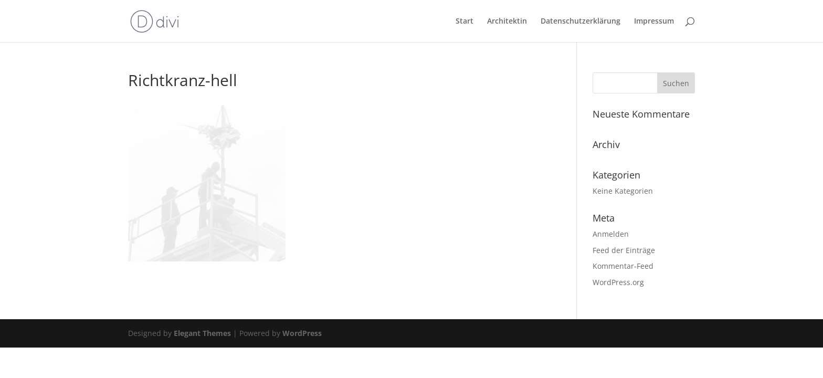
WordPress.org (618, 282)
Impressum (654, 21)
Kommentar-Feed (623, 266)
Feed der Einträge (624, 250)
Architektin (507, 21)
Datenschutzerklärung (580, 21)
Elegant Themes (202, 333)
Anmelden (611, 234)
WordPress (302, 333)
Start (464, 21)
